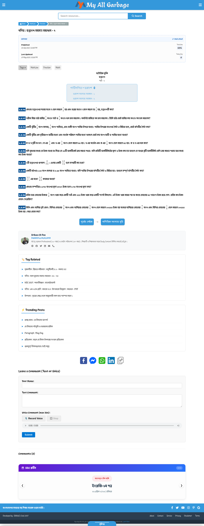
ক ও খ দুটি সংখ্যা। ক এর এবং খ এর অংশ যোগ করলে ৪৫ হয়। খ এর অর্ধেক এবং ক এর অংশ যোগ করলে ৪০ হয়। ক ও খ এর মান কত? (83, 142)
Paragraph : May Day (32, 333)
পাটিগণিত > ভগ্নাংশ (81, 88)
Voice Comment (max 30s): (36, 415)
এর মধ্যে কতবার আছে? (36, 178)
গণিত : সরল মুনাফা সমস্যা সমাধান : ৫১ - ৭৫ (40, 276)
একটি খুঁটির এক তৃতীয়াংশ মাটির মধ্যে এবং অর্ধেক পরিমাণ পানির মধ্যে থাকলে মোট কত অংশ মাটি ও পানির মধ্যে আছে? (73, 135)
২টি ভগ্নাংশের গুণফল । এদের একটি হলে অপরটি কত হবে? (51, 162)
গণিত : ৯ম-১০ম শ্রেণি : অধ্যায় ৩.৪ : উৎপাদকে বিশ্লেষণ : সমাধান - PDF (49, 289)
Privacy (178, 518)
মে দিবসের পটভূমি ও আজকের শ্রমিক (37, 326)
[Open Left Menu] (3, 5)
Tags (23, 67)
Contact (160, 518)
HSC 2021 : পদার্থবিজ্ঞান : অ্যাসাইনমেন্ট (38, 282)
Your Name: (102, 383)
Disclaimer (188, 518)
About (152, 518)
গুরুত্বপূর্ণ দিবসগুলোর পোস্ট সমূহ (35, 346)
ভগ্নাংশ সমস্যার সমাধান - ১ (84, 93)
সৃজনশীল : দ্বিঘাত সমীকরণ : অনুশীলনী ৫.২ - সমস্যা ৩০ (43, 269)
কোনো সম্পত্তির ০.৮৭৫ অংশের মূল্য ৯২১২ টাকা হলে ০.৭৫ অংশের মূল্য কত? (54, 187)
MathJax (33, 24)
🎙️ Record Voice (34, 420)
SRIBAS (17, 518)
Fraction (42, 24)
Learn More (126, 524)
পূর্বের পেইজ (86, 222)
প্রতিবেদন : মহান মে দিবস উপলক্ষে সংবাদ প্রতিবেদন (42, 340)
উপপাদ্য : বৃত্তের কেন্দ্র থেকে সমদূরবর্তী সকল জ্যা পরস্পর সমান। (47, 296)
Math (58, 67)
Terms (197, 518)
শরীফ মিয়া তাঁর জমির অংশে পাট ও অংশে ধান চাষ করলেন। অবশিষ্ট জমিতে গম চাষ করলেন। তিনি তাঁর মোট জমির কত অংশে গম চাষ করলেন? (84, 117)
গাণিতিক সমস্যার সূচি (112, 222)
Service (169, 518)
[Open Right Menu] (200, 5)
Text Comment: (102, 400)
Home (23, 24)
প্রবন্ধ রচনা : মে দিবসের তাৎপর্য (34, 320)
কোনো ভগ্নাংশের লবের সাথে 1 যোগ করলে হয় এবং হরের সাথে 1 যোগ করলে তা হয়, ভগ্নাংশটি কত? (66, 109)
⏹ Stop (54, 420)
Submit (28, 437)
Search (137, 16)
